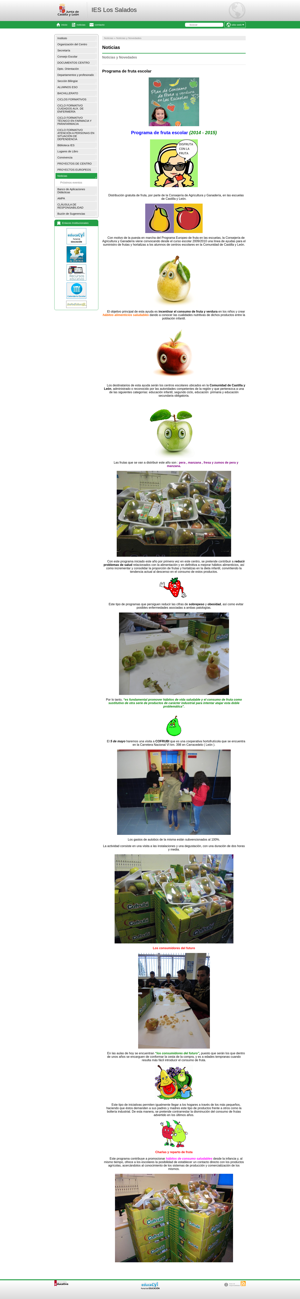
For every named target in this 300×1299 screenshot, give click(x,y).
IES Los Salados (114, 9)
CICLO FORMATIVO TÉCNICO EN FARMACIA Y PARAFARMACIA (74, 120)
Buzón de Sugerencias (71, 213)
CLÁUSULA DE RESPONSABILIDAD (70, 206)
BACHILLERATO (67, 93)
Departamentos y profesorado (75, 74)
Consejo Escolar (67, 56)
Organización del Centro (72, 44)
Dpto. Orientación (68, 68)
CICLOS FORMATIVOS (71, 99)
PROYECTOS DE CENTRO (74, 163)
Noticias (62, 175)
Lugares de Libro (67, 151)
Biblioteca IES (66, 145)
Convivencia (64, 157)
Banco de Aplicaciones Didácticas (71, 191)
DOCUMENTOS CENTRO (73, 62)
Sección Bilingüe (67, 81)
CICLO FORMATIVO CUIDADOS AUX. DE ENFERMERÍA (70, 108)
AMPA (61, 198)
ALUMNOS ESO (67, 87)
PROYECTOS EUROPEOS (74, 169)
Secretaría (63, 50)
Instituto (62, 38)
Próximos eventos (71, 182)
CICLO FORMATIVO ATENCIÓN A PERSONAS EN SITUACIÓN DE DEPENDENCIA (75, 134)
